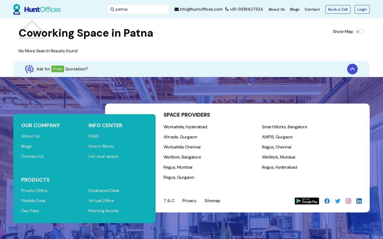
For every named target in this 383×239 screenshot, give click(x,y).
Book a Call (338, 9)
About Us (276, 9)
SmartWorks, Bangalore (284, 127)
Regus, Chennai (276, 147)
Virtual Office (101, 200)
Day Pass (30, 211)
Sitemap (212, 200)
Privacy (189, 200)
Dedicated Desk (104, 190)
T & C (169, 200)
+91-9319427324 (244, 9)
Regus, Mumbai (178, 167)
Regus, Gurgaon (179, 177)
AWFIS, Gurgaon (277, 137)
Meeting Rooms (104, 211)
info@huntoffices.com (198, 9)
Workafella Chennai (182, 147)
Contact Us (32, 156)
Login (362, 9)
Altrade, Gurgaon (180, 137)
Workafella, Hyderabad (185, 127)
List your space (103, 156)
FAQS (94, 136)
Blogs (294, 9)
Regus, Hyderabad (279, 167)
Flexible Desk (33, 200)
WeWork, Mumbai (278, 157)
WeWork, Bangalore (182, 157)
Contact (312, 9)
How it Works (101, 146)
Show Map (343, 31)
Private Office (34, 190)
